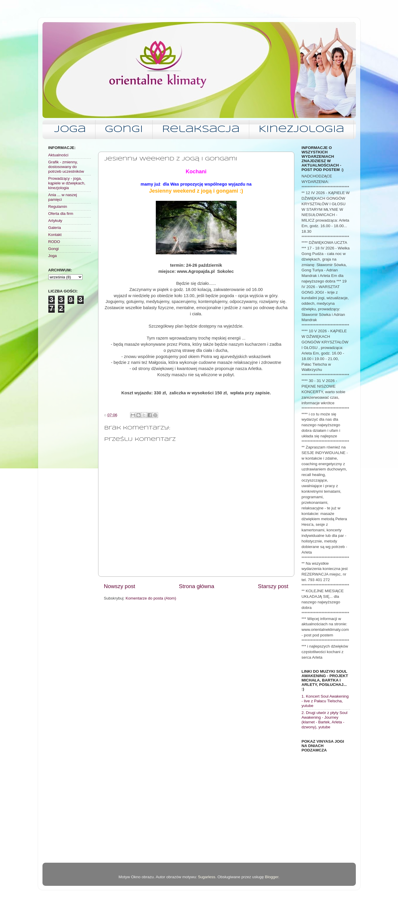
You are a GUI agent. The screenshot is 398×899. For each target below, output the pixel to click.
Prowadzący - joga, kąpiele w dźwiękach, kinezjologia (67, 183)
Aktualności (58, 155)
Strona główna (196, 586)
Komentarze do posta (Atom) (151, 598)
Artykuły (55, 220)
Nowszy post (119, 586)
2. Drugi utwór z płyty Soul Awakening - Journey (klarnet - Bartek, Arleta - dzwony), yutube (325, 719)
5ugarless (206, 877)
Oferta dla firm (61, 213)
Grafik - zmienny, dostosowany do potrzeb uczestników (66, 167)
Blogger (272, 877)
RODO (54, 241)
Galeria (54, 227)
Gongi (124, 129)
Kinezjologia (301, 129)
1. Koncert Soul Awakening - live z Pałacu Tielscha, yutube (325, 701)
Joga (70, 129)
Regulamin (57, 206)
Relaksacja (201, 129)
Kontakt (55, 234)
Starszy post (273, 586)
